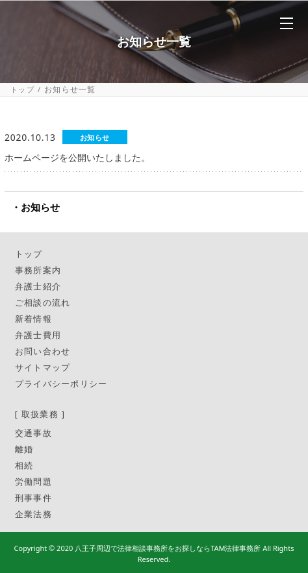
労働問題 (33, 481)
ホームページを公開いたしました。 (77, 157)
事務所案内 (38, 270)
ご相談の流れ (43, 302)
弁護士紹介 (38, 286)
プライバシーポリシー (61, 383)
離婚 (24, 449)
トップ (22, 89)
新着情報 (33, 318)
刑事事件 (33, 498)
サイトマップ (43, 367)
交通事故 (33, 433)
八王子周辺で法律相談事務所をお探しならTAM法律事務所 (168, 548)
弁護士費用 (38, 335)
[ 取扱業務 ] (40, 414)
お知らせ (40, 207)
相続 (24, 465)
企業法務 (33, 514)
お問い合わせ (43, 351)
